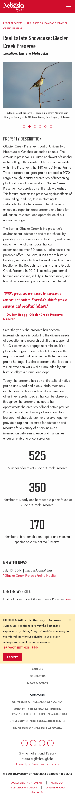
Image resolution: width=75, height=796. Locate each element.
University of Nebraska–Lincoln (37, 709)
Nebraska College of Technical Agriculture (37, 714)
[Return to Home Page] (14, 6)
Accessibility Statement (26, 782)
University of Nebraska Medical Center (37, 721)
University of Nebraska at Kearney (37, 702)
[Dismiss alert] (70, 619)
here (68, 599)
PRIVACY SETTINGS (21, 648)
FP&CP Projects (12, 23)
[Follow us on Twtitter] (33, 743)
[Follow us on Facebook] (24, 743)
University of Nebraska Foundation (37, 764)
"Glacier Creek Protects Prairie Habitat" (30, 575)
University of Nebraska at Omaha (37, 728)
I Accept (12, 657)
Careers (37, 669)
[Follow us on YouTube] (50, 743)
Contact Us (38, 676)
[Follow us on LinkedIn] (42, 743)
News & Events (37, 683)
